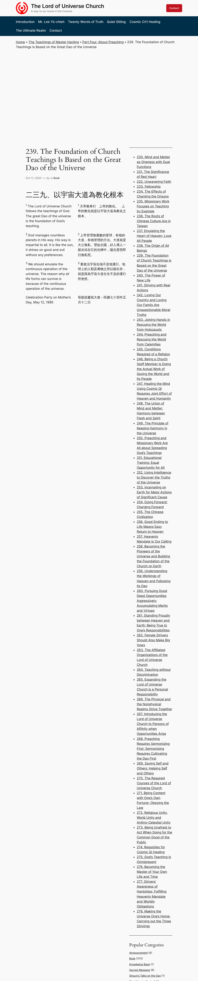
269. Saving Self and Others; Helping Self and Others (153, 768)
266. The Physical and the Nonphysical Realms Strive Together (154, 704)
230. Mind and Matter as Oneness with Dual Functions (153, 162)
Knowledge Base (139, 964)
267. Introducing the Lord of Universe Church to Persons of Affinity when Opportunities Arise (153, 724)
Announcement (138, 952)
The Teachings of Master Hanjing (54, 42)
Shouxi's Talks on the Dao (145, 975)
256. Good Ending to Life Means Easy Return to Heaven (152, 526)
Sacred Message (139, 970)
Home (20, 42)
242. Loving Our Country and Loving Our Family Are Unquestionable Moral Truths (153, 305)
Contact (174, 8)
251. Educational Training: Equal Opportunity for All (151, 462)
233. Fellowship (149, 186)
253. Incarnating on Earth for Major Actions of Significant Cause (154, 492)
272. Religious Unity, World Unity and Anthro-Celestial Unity (153, 817)
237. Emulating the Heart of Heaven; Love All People (154, 236)
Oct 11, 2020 (33, 178)
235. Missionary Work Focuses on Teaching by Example (153, 206)
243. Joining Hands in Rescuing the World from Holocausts (153, 324)
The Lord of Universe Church (67, 6)
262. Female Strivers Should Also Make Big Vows (153, 640)
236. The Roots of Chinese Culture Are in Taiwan (154, 221)
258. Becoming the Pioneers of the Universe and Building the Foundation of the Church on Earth (153, 556)
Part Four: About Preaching (103, 42)
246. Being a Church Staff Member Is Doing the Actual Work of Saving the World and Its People (154, 369)
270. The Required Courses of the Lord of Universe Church (154, 783)
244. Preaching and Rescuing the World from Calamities (151, 339)
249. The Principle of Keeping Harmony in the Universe (152, 428)
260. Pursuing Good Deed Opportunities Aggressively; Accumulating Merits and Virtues (152, 600)
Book (56, 178)
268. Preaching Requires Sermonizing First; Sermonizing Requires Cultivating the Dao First (153, 748)
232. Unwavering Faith (154, 182)
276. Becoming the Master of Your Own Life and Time (152, 872)
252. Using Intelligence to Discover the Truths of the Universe (154, 477)
